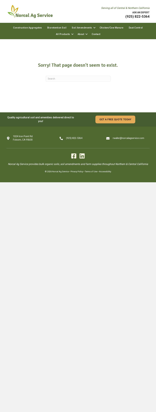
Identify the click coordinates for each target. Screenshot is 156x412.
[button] (94, 27)
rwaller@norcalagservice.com (128, 138)
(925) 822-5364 (137, 16)
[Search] (78, 79)
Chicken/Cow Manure (111, 27)
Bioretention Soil (57, 27)
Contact (96, 34)
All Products (63, 34)
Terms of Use (91, 171)
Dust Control (136, 27)
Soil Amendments (82, 27)
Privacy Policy (77, 171)
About (81, 34)
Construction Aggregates (27, 27)
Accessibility (105, 171)
